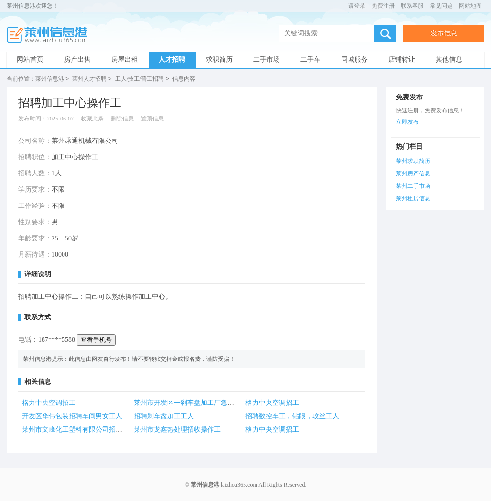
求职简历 (219, 59)
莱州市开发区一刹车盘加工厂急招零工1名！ (199, 402)
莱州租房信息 (413, 198)
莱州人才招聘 (89, 79)
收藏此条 (92, 118)
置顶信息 (152, 118)
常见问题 (441, 5)
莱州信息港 (50, 35)
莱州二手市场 (413, 185)
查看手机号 (96, 339)
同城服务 (354, 59)
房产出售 (77, 59)
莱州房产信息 (413, 173)
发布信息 (443, 33)
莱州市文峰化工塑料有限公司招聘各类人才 (85, 429)
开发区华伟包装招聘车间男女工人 (72, 415)
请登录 (356, 5)
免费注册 (383, 5)
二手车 (310, 59)
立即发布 (407, 121)
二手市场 (266, 59)
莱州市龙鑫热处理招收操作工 (177, 429)
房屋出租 (124, 59)
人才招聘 (172, 59)
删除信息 (122, 118)
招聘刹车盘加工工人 (164, 415)
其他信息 (449, 59)
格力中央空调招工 (48, 402)
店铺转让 (401, 59)
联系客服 (412, 5)
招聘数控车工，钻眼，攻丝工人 (292, 415)
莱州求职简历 (413, 160)
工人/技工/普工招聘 (139, 79)
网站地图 (470, 5)
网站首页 (30, 59)
